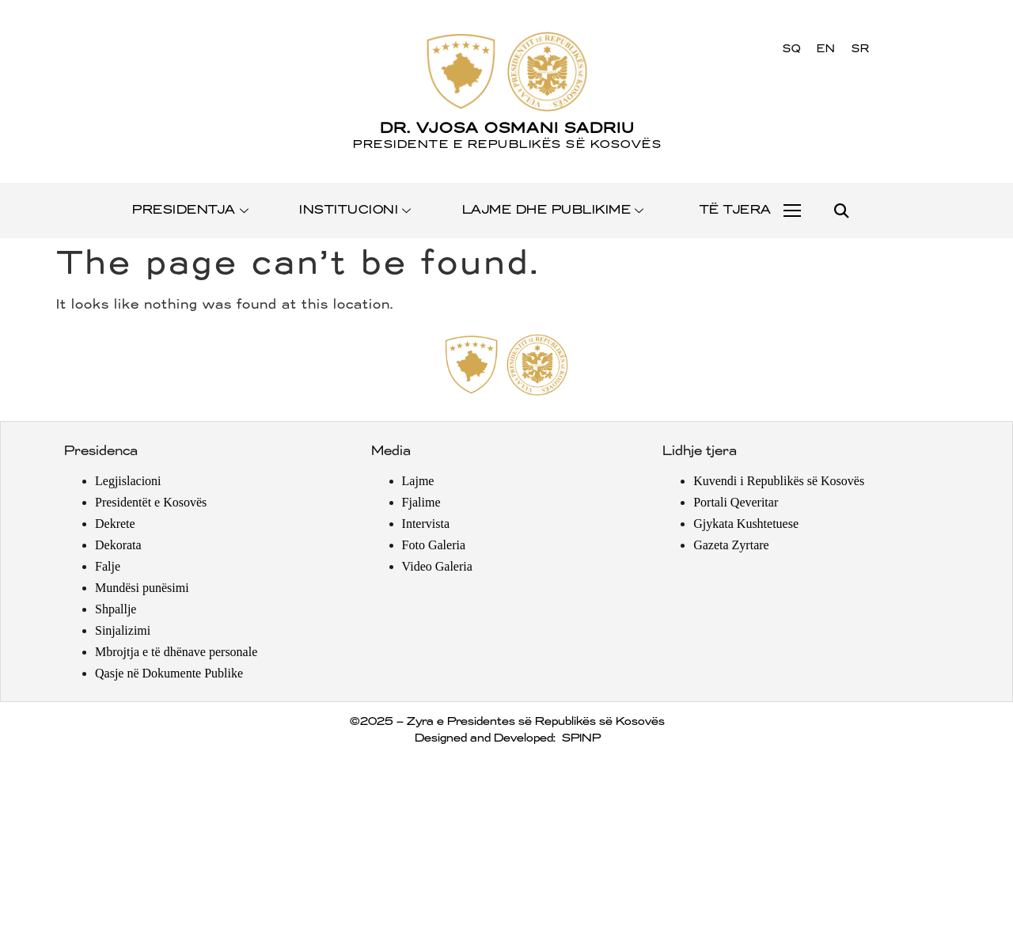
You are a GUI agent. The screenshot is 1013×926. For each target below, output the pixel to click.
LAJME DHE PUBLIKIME (554, 210)
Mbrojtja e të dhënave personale (176, 651)
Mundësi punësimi (142, 587)
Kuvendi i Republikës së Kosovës (778, 481)
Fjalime (421, 502)
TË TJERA (735, 210)
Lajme (418, 481)
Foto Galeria (433, 545)
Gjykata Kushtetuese (746, 523)
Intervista (426, 523)
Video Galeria (437, 566)
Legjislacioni (128, 481)
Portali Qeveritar (735, 502)
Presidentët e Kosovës (151, 502)
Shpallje (115, 609)
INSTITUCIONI (356, 210)
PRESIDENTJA (191, 210)
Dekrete (115, 523)
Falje (107, 566)
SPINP (580, 738)
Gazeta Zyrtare (730, 545)
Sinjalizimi (122, 630)
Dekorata (118, 545)
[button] (841, 211)
